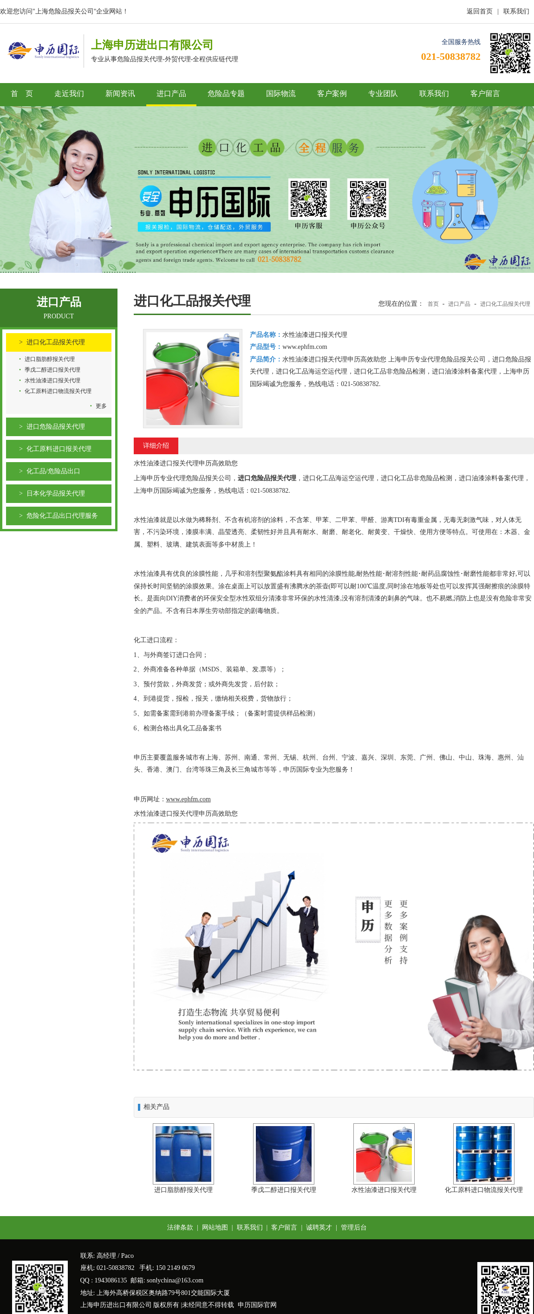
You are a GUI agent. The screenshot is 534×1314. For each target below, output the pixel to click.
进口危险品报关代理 (55, 426)
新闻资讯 (120, 93)
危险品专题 (226, 93)
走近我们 (69, 93)
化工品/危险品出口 (53, 471)
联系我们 (516, 11)
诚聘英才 (319, 1227)
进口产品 (171, 93)
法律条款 (180, 1227)
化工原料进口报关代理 (58, 448)
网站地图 (215, 1227)
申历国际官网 (257, 1304)
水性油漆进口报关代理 (52, 380)
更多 (101, 406)
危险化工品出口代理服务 (62, 515)
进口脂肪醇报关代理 (50, 359)
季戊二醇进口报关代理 (52, 370)
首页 (433, 304)
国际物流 (281, 93)
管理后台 (354, 1227)
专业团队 (383, 93)
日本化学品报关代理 (55, 493)
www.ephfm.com (188, 799)
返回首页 (480, 11)
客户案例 (332, 93)
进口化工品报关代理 (55, 342)
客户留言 (485, 93)
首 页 (22, 93)
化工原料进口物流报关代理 (58, 391)
